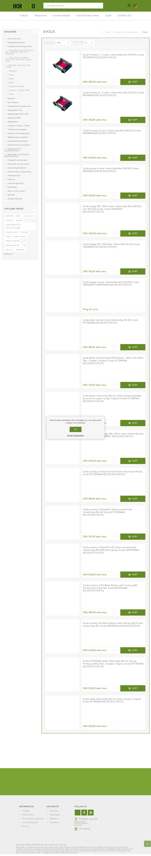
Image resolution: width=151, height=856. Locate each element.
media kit (25, 234)
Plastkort (11, 100)
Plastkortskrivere (14, 201)
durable (19, 222)
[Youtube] (91, 814)
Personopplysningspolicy (33, 820)
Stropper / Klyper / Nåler (18, 127)
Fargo (11, 77)
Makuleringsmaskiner (16, 170)
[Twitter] (78, 814)
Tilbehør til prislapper (17, 131)
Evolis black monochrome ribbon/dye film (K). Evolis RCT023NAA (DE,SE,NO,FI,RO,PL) (110, 323)
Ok (75, 429)
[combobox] (73, 6)
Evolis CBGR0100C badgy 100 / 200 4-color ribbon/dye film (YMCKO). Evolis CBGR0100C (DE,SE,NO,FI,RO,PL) (113, 437)
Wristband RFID (14, 120)
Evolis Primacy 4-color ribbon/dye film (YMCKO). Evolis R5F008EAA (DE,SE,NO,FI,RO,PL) (112, 133)
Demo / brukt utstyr (16, 193)
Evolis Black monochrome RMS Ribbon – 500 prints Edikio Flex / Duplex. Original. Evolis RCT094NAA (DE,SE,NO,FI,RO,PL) (113, 362)
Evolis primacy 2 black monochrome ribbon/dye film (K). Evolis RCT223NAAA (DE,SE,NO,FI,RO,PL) (112, 474)
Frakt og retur (28, 816)
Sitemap (25, 813)
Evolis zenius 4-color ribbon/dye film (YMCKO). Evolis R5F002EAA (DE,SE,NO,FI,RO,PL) (111, 171)
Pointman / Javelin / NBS (18, 92)
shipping (74, 854)
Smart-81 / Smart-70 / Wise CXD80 (18, 68)
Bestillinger (55, 816)
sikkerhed (20, 251)
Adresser (54, 820)
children (9, 222)
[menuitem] (33, 813)
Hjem (108, 34)
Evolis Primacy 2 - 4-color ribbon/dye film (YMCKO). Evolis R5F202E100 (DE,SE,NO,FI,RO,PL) (113, 58)
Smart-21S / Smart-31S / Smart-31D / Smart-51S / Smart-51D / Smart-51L (20, 54)
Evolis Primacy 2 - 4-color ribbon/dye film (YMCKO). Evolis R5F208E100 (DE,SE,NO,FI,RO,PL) (113, 95)
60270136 (9, 218)
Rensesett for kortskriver (18, 166)
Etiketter (11, 181)
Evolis (11, 84)
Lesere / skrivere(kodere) (18, 135)
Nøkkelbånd (12, 124)
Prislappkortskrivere (16, 44)
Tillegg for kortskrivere (17, 162)
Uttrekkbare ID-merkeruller (19, 108)
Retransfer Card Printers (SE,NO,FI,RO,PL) (16, 157)
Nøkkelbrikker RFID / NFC (18, 116)
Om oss (25, 828)
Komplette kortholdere (17, 143)
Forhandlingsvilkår (30, 824)
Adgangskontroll (14, 112)
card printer (29, 218)
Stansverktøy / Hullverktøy (19, 173)
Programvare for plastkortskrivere (13, 151)
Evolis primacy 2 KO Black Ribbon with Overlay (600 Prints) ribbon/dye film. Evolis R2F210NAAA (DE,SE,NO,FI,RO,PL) (110, 590)
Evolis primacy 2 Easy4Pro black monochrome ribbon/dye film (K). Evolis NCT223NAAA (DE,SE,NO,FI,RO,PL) (107, 514)
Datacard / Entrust (16, 88)
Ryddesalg (12, 189)
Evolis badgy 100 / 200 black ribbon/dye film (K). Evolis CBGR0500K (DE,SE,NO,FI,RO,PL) (111, 247)
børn (18, 218)
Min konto (54, 813)
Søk (106, 6)
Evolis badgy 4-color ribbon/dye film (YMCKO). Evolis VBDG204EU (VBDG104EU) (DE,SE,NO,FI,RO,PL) (111, 285)
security (9, 251)
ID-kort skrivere (14, 40)
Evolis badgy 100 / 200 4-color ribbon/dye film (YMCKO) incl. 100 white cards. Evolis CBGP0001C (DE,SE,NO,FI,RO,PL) (112, 211)
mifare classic (20, 238)
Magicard (12, 73)
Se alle (8, 256)
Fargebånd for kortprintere (19, 48)
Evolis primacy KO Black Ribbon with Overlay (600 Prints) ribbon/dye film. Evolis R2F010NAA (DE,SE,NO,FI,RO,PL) (113, 626)
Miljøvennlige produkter (17, 139)
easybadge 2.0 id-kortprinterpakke (13, 228)
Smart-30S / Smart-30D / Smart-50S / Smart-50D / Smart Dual (18, 61)
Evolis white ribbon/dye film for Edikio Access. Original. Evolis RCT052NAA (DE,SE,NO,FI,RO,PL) (112, 702)
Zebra (11, 80)
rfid (24, 247)
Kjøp (134, 84)
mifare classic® (12, 243)
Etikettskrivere (13, 177)
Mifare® (11, 197)
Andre (11, 96)
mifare (8, 238)
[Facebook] (84, 814)
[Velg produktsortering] (63, 44)
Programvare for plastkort (18, 147)
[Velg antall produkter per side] (89, 44)
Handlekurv (132, 6)
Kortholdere (12, 104)
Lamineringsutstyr (15, 185)
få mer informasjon (75, 435)
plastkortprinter (13, 247)
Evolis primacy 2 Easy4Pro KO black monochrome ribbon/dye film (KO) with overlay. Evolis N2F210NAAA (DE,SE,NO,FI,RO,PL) (111, 552)
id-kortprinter (11, 234)
